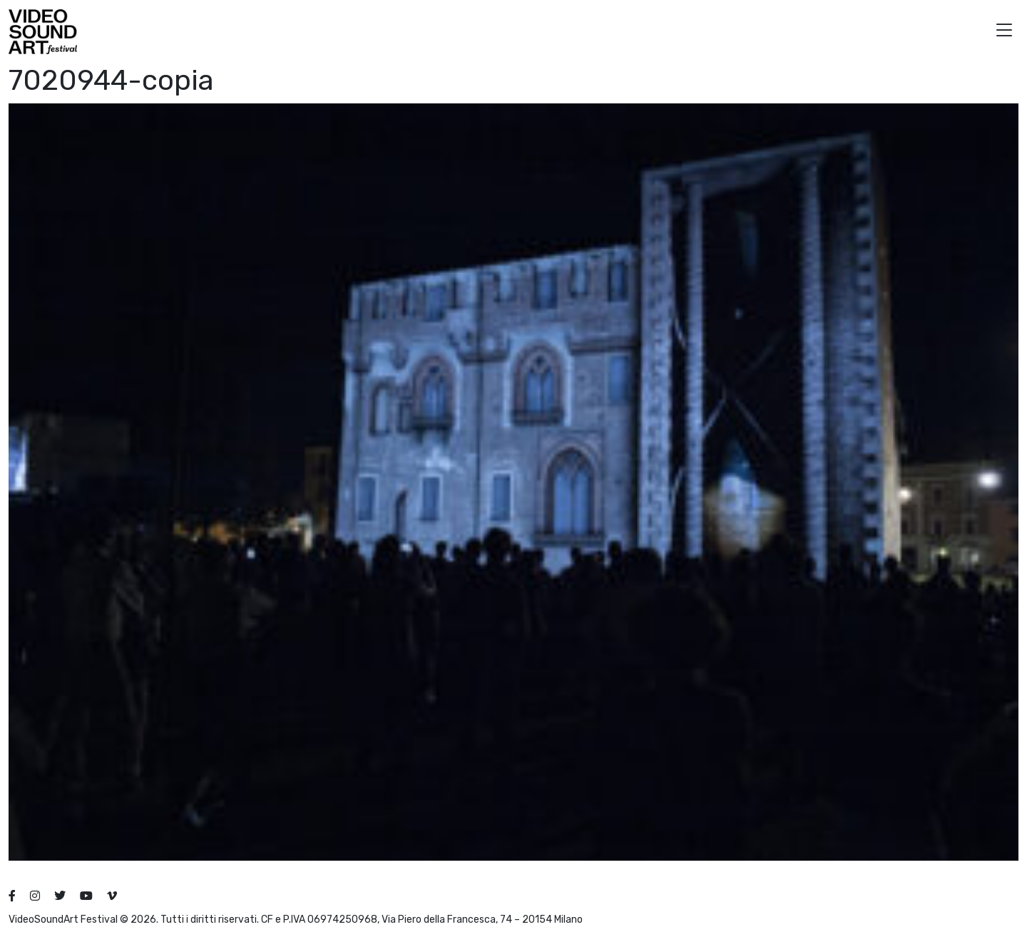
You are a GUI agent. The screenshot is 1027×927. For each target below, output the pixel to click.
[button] (1004, 31)
